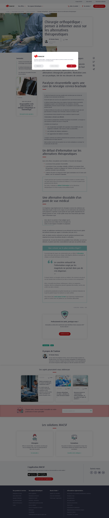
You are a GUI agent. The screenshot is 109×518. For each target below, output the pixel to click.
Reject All (39, 65)
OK (71, 65)
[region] (55, 61)
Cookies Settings (54, 65)
